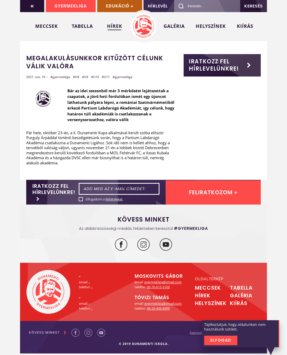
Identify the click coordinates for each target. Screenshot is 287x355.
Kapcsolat (192, 334)
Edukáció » (119, 6)
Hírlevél (158, 6)
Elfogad (220, 340)
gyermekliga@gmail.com (163, 283)
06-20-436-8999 (158, 310)
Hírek (114, 26)
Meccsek (46, 26)
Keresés (253, 6)
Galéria (174, 26)
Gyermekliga (70, 6)
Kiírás (245, 26)
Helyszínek (211, 26)
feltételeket (125, 200)
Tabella (82, 26)
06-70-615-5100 (158, 288)
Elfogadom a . (116, 200)
